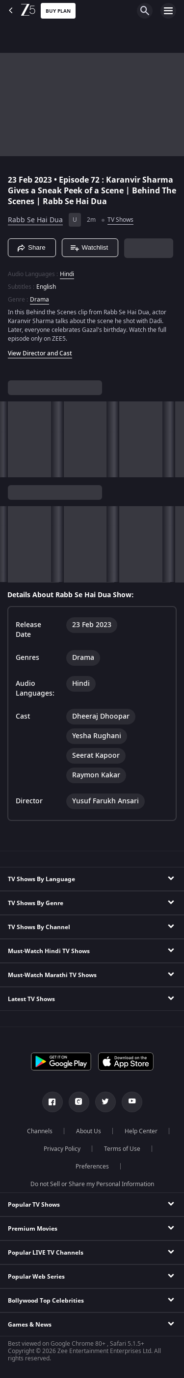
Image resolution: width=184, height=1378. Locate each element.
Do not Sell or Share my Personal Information (92, 1184)
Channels (40, 1131)
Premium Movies (32, 1229)
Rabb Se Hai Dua (35, 220)
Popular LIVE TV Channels (45, 1253)
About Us (88, 1131)
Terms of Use (122, 1148)
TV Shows (120, 219)
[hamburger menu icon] (168, 11)
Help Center (141, 1131)
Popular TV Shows (34, 1205)
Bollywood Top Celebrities (46, 1301)
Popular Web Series (36, 1277)
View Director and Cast (40, 353)
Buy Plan (58, 11)
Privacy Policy (62, 1148)
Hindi (67, 274)
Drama (39, 299)
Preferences (92, 1166)
